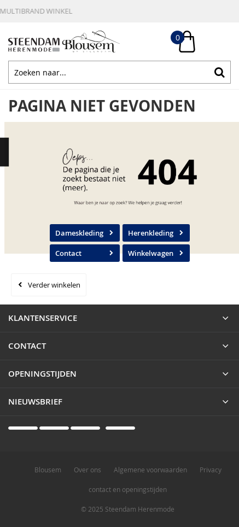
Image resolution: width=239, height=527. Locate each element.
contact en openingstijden (128, 489)
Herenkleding (150, 233)
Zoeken (219, 72)
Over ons (87, 469)
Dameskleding (79, 233)
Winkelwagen (150, 253)
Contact (68, 253)
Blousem (47, 469)
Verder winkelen (54, 285)
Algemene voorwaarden (150, 469)
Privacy (210, 469)
